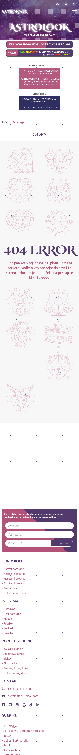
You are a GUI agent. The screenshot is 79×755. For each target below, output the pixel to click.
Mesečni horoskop (14, 578)
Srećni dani (10, 588)
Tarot (6, 745)
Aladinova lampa (13, 653)
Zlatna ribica (11, 663)
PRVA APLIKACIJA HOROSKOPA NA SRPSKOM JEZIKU (39, 100)
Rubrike (8, 623)
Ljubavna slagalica (14, 673)
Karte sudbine (11, 750)
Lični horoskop (12, 613)
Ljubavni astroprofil (15, 740)
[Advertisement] (39, 462)
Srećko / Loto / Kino (15, 668)
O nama (8, 633)
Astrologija (10, 726)
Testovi (7, 735)
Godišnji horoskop (14, 583)
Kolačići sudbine (13, 648)
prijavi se (62, 543)
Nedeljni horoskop (14, 573)
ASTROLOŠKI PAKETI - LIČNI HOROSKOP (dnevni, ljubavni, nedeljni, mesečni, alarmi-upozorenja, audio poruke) (41, 81)
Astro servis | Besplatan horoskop (23, 730)
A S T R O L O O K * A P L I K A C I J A (39, 107)
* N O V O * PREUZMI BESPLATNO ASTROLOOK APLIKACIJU (41, 72)
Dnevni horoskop (13, 568)
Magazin (8, 618)
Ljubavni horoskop (14, 593)
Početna (6, 122)
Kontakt (8, 628)
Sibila (6, 658)
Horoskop (9, 609)
